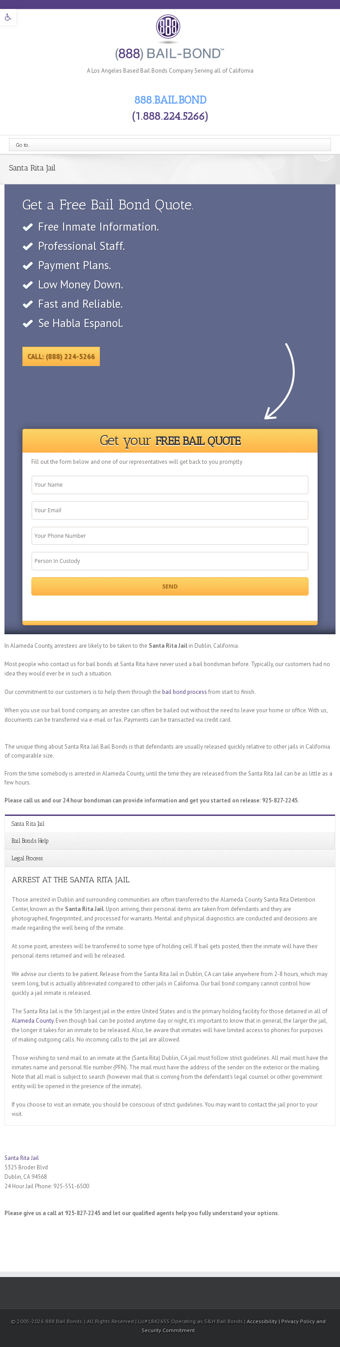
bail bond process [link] (184, 692)
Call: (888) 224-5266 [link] (61, 356)
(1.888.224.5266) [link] (170, 115)
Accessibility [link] (263, 1321)
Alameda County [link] (32, 1020)
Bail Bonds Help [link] (30, 840)
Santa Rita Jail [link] (28, 823)
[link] (8, 17)
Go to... (23, 145)
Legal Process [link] (27, 858)
